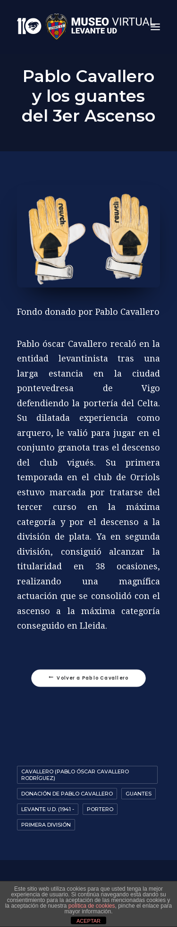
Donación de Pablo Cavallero (67, 793)
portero (100, 809)
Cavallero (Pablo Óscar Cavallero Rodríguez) (75, 774)
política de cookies (91, 905)
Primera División (46, 824)
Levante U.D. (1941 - (47, 809)
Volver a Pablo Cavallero (89, 678)
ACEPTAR (88, 921)
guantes (139, 793)
